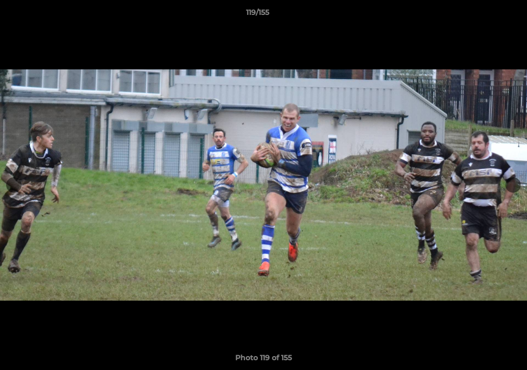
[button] (484, 15)
